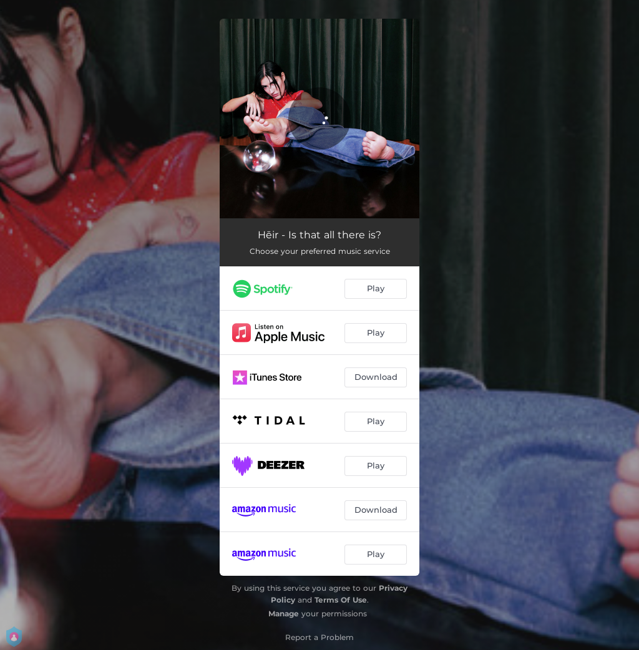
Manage (283, 613)
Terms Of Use (341, 599)
